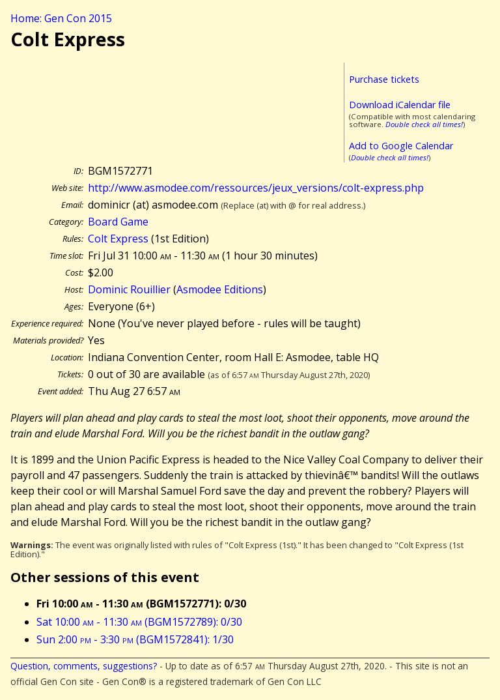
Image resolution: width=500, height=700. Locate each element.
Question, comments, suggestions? (83, 666)
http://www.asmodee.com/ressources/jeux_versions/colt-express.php (256, 188)
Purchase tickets (384, 79)
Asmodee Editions (219, 289)
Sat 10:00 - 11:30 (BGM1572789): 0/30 (139, 622)
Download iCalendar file (400, 104)
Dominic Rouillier (129, 289)
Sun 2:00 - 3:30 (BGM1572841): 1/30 (135, 639)
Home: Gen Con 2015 (61, 18)
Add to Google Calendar (401, 145)
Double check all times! (424, 124)
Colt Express (118, 238)
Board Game (118, 221)
